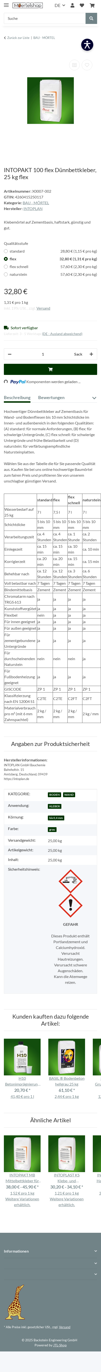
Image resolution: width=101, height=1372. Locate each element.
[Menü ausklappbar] (6, 3)
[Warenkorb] (92, 5)
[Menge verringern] (9, 354)
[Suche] (45, 18)
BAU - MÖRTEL (36, 202)
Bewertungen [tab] (51, 397)
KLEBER (54, 806)
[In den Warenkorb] (8, 51)
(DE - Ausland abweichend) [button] (62, 334)
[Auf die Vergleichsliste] (74, 65)
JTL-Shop (60, 1345)
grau (52, 829)
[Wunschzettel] (82, 5)
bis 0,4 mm (56, 818)
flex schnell (53, 267)
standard (53, 251)
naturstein (53, 274)
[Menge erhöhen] (91, 354)
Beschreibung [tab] (17, 397)
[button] (72, 5)
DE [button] (57, 5)
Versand (43, 308)
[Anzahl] (43, 354)
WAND (69, 794)
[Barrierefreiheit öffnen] (87, 45)
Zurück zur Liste (18, 38)
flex (53, 259)
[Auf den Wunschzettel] (87, 65)
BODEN (54, 794)
